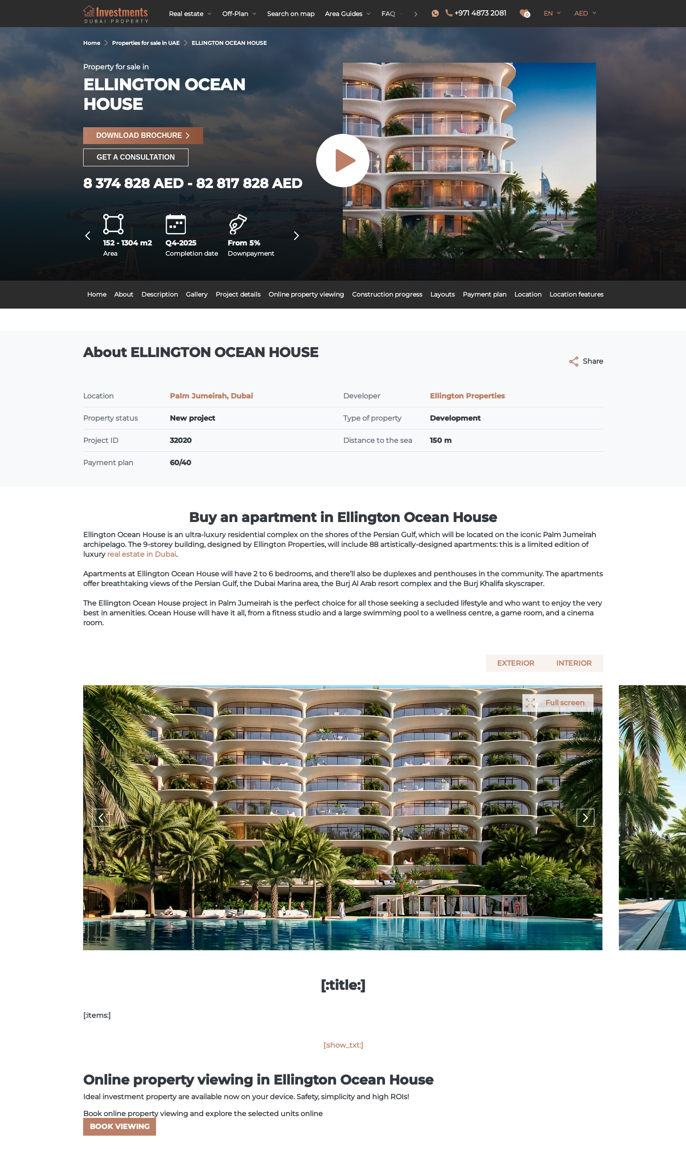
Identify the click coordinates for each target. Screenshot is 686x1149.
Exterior (515, 663)
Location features (577, 294)
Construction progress (387, 294)
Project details (238, 294)
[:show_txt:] (343, 1045)
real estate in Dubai (141, 554)
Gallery (197, 294)
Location (528, 294)
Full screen (565, 703)
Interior (574, 663)
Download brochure (143, 135)
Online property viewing (306, 294)
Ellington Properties (467, 396)
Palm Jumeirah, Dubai (211, 396)
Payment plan (484, 294)
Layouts (442, 294)
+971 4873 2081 (480, 13)
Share (586, 361)
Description (159, 294)
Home (96, 294)
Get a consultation (136, 157)
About (123, 294)
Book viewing (119, 1126)
